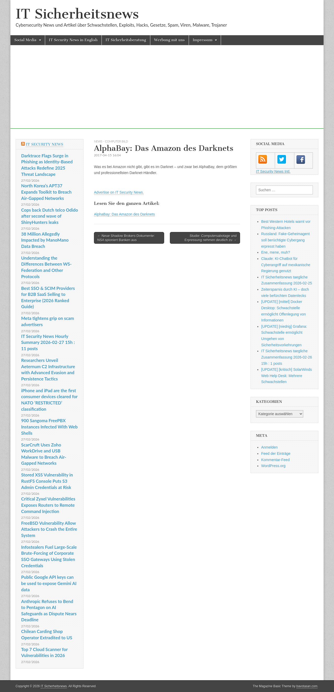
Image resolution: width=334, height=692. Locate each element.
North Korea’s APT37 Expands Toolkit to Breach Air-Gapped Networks (46, 192)
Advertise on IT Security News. (119, 192)
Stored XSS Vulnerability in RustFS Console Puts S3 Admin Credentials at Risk (47, 481)
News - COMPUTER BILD (111, 141)
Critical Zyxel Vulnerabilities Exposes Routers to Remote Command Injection (48, 505)
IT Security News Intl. (273, 171)
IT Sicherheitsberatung (126, 40)
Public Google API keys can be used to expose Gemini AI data (48, 583)
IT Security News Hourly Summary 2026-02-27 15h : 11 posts (48, 342)
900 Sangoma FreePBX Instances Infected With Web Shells (49, 427)
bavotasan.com (307, 686)
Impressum (203, 40)
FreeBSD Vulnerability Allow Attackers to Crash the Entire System (49, 529)
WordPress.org (273, 466)
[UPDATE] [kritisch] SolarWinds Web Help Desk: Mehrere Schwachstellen (286, 375)
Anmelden (269, 447)
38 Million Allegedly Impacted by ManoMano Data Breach (45, 240)
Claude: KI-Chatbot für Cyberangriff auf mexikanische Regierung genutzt (285, 264)
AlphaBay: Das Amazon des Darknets (124, 214)
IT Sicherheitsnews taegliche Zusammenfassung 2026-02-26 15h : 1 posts (286, 357)
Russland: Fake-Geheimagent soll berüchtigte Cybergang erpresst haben (285, 240)
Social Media (25, 40)
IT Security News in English (73, 40)
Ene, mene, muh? (275, 252)
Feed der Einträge (275, 453)
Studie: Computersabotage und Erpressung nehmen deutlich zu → (211, 238)
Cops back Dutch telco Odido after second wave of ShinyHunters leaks (49, 216)
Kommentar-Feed (275, 460)
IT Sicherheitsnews (77, 14)
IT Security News (44, 144)
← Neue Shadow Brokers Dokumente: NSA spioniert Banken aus (126, 238)
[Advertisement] (167, 92)
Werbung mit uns (169, 40)
